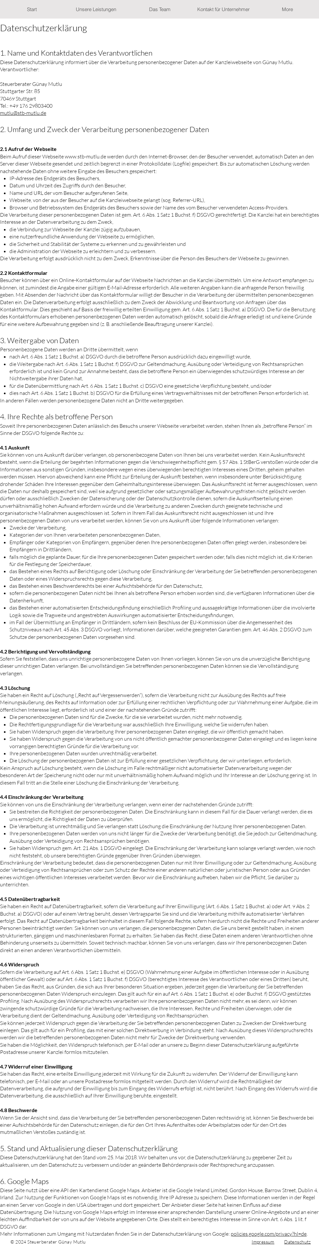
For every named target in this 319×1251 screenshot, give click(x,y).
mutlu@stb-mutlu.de (23, 113)
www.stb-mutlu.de (85, 156)
